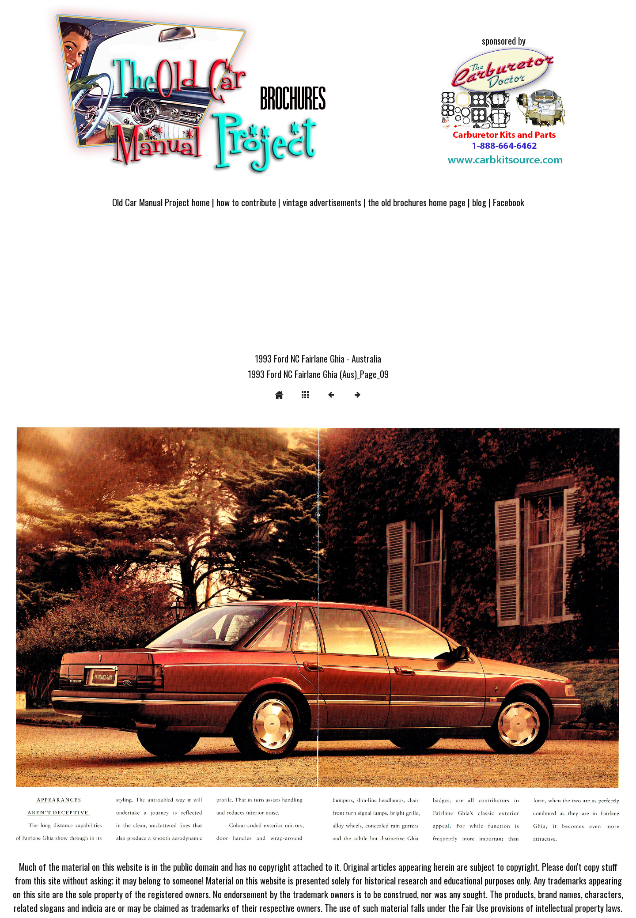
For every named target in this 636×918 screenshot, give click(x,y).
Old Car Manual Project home (161, 202)
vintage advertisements (322, 202)
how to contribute (246, 202)
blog (479, 202)
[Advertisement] (318, 286)
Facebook (508, 202)
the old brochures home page (417, 202)
